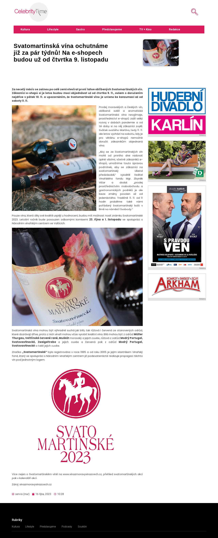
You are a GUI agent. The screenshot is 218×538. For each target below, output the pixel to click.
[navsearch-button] (189, 12)
